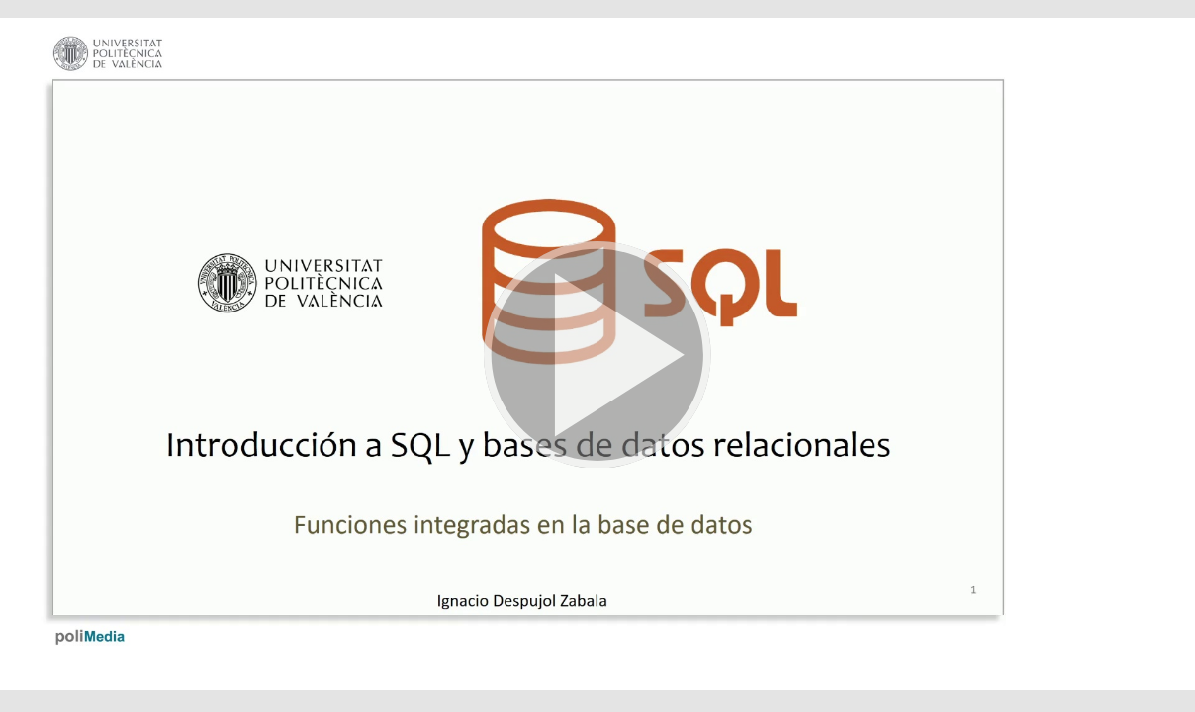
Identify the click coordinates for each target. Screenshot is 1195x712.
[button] (597, 356)
